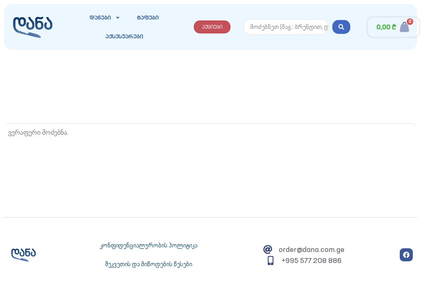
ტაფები (148, 17)
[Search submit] (341, 27)
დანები (105, 17)
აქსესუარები (124, 36)
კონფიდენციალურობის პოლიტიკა (148, 245)
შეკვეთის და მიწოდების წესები (148, 264)
